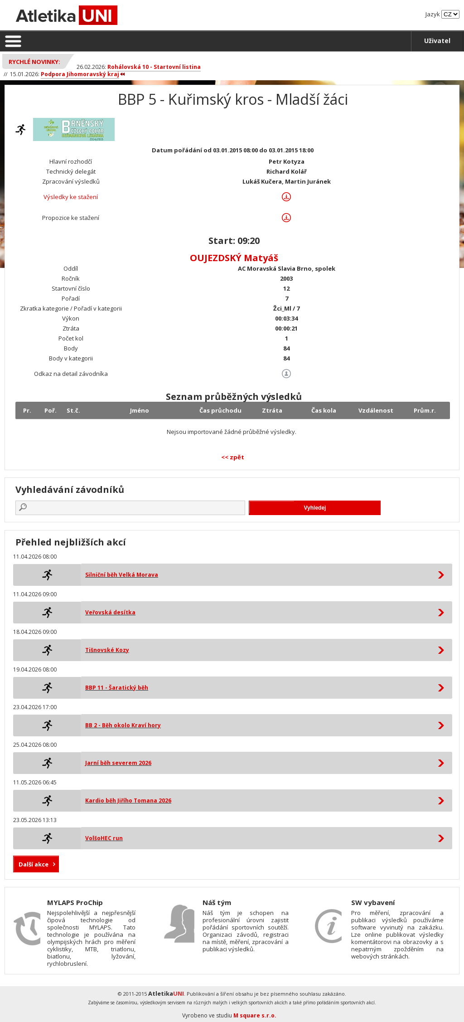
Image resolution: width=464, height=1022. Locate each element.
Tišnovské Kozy (107, 650)
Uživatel (437, 40)
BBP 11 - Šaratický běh (116, 687)
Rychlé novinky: (34, 62)
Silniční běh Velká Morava (121, 575)
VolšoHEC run (104, 838)
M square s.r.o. (254, 1015)
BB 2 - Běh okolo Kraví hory (123, 725)
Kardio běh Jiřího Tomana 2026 (128, 800)
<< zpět (232, 457)
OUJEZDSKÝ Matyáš (234, 258)
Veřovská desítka (110, 612)
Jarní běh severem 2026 (118, 763)
